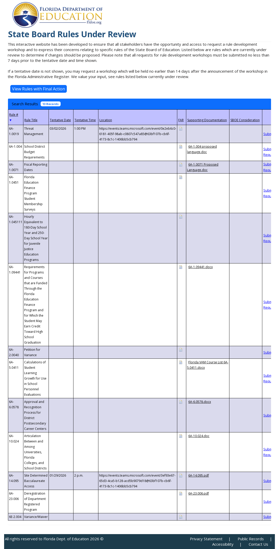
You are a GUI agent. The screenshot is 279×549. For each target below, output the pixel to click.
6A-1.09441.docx (200, 267)
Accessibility (223, 544)
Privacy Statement (206, 538)
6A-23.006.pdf (198, 493)
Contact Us (258, 544)
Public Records (251, 538)
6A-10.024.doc (198, 436)
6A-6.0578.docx (199, 402)
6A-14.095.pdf (198, 475)
